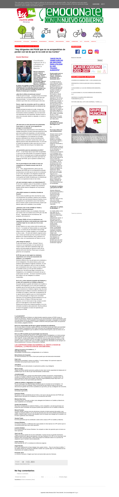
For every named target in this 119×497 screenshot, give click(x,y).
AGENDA (68, 41)
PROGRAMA (51, 41)
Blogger (76, 492)
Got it (103, 4)
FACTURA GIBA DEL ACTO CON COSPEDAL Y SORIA (86, 102)
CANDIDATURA (75, 41)
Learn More (96, 4)
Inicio (42, 477)
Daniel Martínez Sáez (25, 464)
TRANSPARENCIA (43, 41)
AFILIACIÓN (86, 41)
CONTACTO (93, 41)
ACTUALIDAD (26, 41)
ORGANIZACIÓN (17, 41)
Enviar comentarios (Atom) (28, 479)
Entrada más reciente (20, 477)
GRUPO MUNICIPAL (60, 41)
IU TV (81, 41)
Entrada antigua (63, 477)
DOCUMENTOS (34, 41)
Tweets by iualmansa (76, 213)
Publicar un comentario (22, 473)
